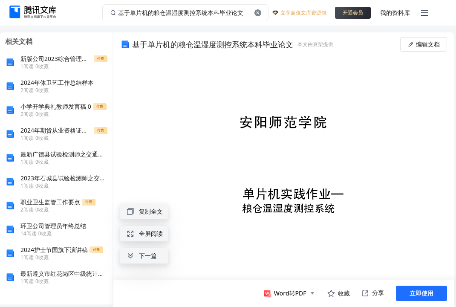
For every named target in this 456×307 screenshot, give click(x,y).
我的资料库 (395, 13)
